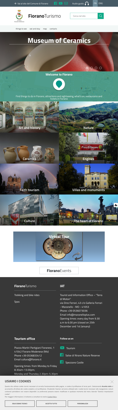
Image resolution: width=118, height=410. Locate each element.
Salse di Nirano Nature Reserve (82, 356)
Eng (101, 3)
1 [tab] (87, 69)
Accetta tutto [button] (51, 403)
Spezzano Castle (74, 363)
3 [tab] (96, 69)
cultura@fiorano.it (31, 360)
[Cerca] (101, 16)
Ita (95, 3)
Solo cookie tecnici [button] (19, 403)
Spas (17, 302)
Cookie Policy (52, 396)
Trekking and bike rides (26, 296)
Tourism (70, 349)
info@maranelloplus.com (81, 315)
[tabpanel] (59, 52)
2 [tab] (91, 69)
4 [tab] (100, 69)
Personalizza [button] (82, 403)
